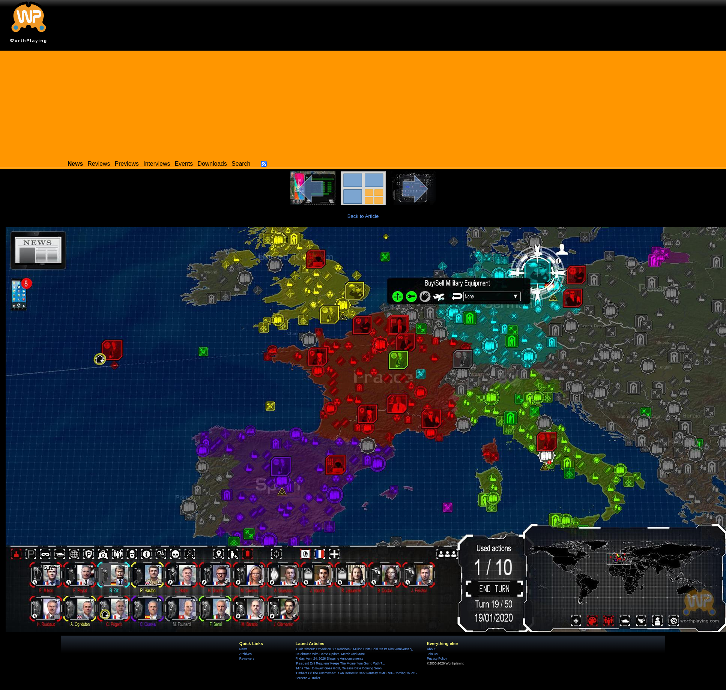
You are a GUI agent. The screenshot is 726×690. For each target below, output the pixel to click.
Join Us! (433, 654)
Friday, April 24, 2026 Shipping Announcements (329, 658)
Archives (245, 654)
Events (184, 163)
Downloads (212, 163)
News (243, 649)
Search (240, 163)
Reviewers (246, 658)
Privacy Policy (437, 658)
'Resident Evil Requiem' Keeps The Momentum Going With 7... (340, 663)
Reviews (99, 163)
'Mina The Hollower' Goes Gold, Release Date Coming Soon (339, 668)
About (431, 649)
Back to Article (363, 216)
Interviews (156, 163)
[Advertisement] (363, 103)
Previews (127, 163)
